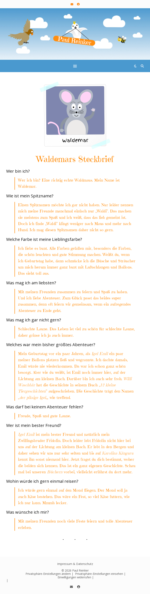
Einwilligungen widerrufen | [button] (76, 577)
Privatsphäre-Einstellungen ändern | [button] (49, 574)
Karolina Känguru (117, 453)
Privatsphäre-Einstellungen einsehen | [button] (100, 574)
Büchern (55, 472)
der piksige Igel (33, 397)
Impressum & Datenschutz (75, 564)
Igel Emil (100, 353)
